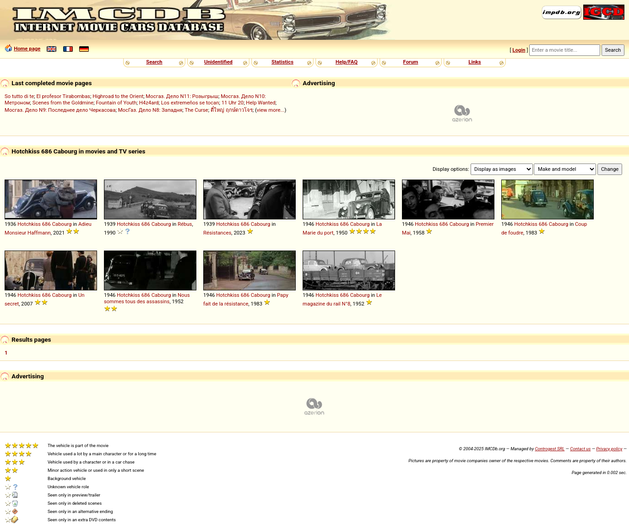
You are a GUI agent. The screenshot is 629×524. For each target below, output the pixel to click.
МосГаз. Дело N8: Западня (150, 110)
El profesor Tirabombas (63, 96)
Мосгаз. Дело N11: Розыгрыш (182, 96)
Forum (410, 62)
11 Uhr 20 (233, 102)
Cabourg (62, 224)
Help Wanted (260, 102)
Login (518, 50)
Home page (27, 48)
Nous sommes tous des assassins (147, 298)
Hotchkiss (29, 224)
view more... (271, 110)
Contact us (580, 448)
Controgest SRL (549, 448)
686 (46, 224)
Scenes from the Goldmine (63, 102)
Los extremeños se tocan (190, 102)
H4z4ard (149, 102)
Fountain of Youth (116, 102)
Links (474, 62)
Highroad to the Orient (117, 96)
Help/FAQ (347, 62)
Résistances (217, 232)
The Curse (196, 110)
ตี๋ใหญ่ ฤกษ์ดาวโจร (232, 110)
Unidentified (218, 62)
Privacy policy (609, 448)
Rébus (185, 224)
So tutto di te (19, 96)
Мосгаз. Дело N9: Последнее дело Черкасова (60, 110)
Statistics (282, 62)
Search (154, 62)
